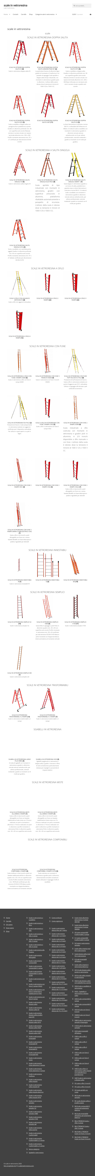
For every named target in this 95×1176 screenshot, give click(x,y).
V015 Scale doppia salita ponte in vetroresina (83, 971)
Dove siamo (10, 928)
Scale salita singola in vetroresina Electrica (82, 966)
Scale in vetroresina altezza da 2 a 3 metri (59, 940)
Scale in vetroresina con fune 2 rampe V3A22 (37, 985)
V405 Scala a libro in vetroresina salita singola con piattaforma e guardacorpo (83, 1072)
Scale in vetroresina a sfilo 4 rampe (36, 946)
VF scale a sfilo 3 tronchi (82, 1087)
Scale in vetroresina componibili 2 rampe (36, 967)
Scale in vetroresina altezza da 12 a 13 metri (59, 994)
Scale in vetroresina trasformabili (35, 1134)
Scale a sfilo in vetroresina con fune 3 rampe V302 (47, 412)
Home (6, 14)
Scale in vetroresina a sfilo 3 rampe (36, 940)
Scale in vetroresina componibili (35, 962)
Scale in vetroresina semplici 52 (19, 611)
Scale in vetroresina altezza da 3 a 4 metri (59, 945)
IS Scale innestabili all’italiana (81, 960)
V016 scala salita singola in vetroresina (83, 976)
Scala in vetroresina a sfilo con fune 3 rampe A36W (19, 366)
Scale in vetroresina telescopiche (35, 1129)
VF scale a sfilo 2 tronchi (82, 1083)
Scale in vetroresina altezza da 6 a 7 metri (59, 962)
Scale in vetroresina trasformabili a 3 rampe (47, 705)
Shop (31, 14)
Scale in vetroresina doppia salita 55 (19, 56)
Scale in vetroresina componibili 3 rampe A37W (36, 973)
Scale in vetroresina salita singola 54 (19, 169)
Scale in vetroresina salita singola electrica (36, 1091)
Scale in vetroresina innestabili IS (35, 1048)
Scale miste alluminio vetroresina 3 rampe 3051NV (82, 920)
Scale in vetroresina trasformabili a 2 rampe (19, 705)
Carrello (23, 14)
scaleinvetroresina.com (26, 1166)
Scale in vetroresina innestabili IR (19, 569)
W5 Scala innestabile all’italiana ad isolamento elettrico (83, 1116)
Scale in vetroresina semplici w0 (19, 662)
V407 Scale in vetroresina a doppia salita (83, 1079)
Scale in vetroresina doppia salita (35, 1003)
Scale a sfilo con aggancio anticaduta (19, 287)
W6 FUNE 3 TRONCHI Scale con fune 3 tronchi (83, 1138)
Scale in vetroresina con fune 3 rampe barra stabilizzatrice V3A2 (37, 992)
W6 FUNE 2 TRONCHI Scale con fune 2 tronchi (83, 1133)
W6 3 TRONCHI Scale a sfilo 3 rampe (82, 1127)
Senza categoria (34, 1149)
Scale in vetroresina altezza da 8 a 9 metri (59, 972)
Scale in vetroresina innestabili (35, 1037)
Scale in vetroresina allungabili (35, 956)
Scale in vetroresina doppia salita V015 (35, 1021)
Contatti (15, 14)
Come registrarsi (57, 921)
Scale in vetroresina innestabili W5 (35, 1054)
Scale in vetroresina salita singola (35, 1080)
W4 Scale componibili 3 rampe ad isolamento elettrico (82, 1108)
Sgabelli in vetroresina (36, 1153)
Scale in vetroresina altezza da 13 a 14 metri (59, 999)
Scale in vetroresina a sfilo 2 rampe (36, 935)
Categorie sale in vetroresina (44, 14)
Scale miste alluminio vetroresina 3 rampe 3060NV (82, 927)
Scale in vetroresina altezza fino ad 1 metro (59, 929)
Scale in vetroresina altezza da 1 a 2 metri (59, 935)
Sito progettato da (10, 1166)
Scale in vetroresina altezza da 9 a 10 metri (59, 978)
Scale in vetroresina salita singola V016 (35, 1096)
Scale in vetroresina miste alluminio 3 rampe (37, 1070)
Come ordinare (57, 918)
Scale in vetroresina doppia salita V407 (35, 1032)
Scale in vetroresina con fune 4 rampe (37, 998)
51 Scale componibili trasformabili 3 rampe (82, 939)
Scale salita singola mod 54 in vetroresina (82, 950)
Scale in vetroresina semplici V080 (35, 1113)
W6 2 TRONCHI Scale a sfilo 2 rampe (82, 1122)
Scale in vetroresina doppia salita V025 (35, 1027)
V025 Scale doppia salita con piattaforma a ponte (83, 982)
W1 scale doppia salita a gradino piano (82, 1102)
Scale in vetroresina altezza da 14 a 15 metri (59, 1005)
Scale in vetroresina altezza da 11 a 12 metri (59, 988)
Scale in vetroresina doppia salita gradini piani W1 (35, 1015)
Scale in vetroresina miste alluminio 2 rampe (37, 1064)
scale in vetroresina (15, 5)
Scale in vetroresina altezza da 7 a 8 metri (59, 967)
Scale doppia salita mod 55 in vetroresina (82, 955)
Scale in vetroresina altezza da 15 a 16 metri (59, 1010)
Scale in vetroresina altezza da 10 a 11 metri (59, 983)
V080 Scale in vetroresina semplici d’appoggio (83, 1021)
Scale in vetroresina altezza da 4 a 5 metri (59, 951)
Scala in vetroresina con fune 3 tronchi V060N (47, 366)
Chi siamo (9, 925)
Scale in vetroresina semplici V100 (75, 611)
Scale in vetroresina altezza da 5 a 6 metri (59, 956)
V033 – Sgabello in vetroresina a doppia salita (81, 993)
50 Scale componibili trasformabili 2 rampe (82, 933)
